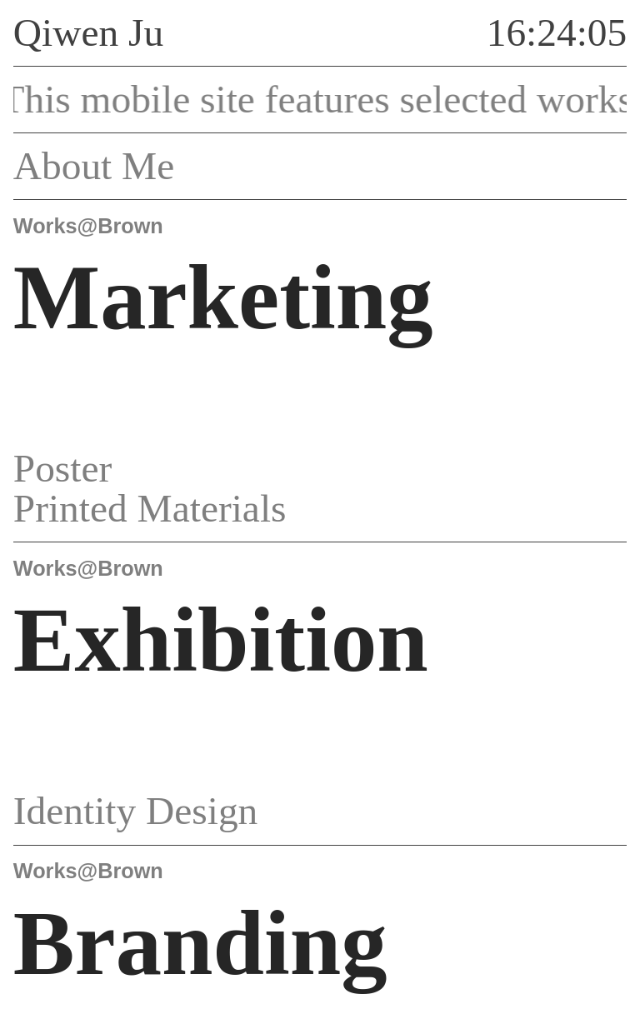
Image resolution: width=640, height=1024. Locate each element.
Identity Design (164, 810)
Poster (91, 468)
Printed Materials (178, 508)
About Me (122, 165)
